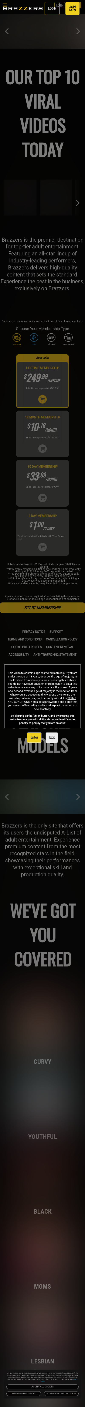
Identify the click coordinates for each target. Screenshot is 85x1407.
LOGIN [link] (52, 8)
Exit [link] (52, 737)
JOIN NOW (72, 8)
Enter (34, 737)
